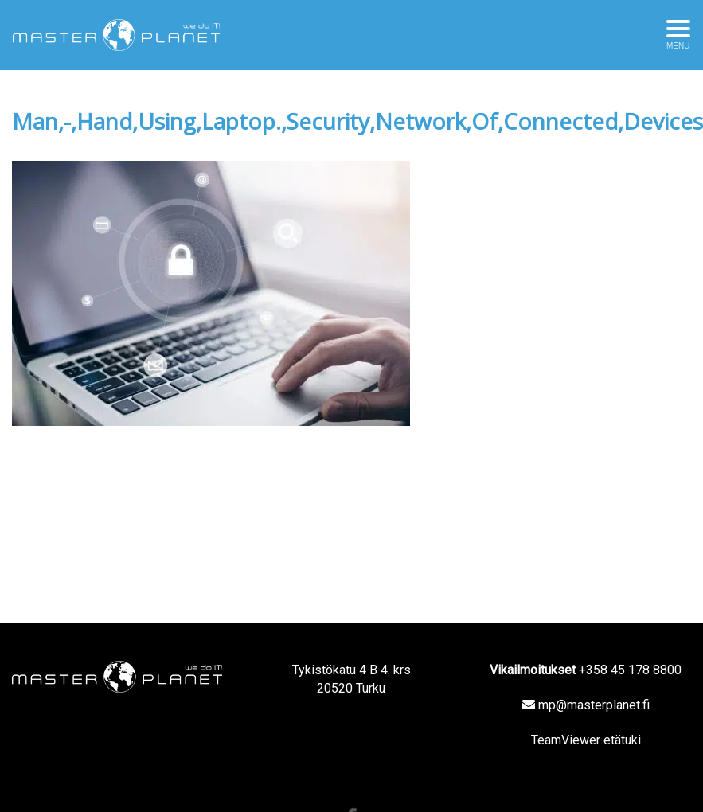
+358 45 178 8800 (630, 669)
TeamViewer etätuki (586, 740)
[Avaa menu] (678, 35)
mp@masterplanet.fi (594, 704)
